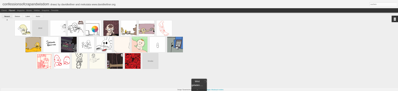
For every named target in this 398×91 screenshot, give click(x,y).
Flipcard (12, 10)
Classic (4, 10)
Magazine (21, 10)
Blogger (208, 89)
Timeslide (54, 10)
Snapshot (45, 10)
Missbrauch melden (217, 89)
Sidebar (37, 10)
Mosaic (29, 10)
